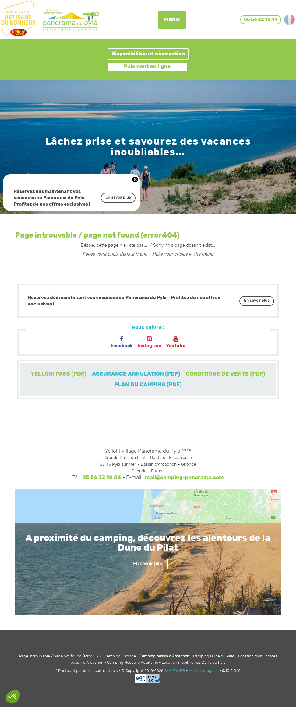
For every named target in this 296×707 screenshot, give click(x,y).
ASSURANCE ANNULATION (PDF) (136, 374)
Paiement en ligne (147, 66)
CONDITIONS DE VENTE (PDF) (225, 374)
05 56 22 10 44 (101, 477)
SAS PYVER (174, 671)
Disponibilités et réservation (148, 53)
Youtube (175, 342)
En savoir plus (118, 198)
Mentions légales (203, 671)
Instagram (149, 342)
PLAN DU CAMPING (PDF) (148, 385)
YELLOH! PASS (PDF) (58, 374)
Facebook (122, 342)
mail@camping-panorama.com (184, 477)
